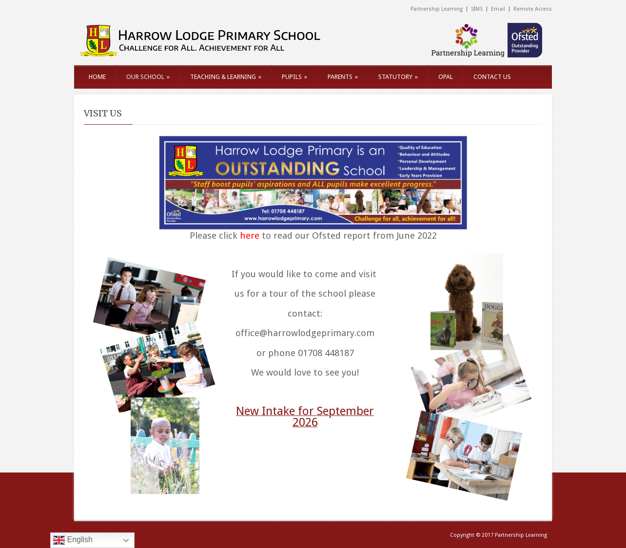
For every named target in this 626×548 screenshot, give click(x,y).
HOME (97, 76)
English (73, 540)
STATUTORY (398, 76)
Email (498, 9)
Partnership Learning (437, 9)
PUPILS (294, 76)
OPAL (445, 76)
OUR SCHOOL (148, 76)
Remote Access (532, 9)
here (249, 235)
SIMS (477, 9)
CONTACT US (492, 76)
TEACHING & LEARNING (225, 76)
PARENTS (343, 76)
